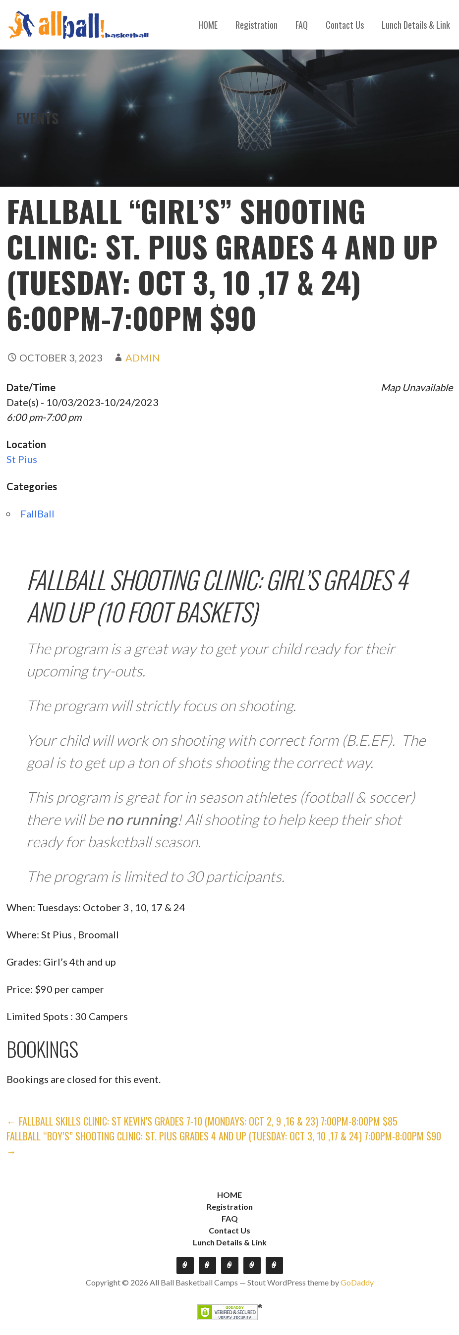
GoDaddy (357, 1282)
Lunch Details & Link (416, 24)
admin (142, 357)
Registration (256, 24)
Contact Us (345, 24)
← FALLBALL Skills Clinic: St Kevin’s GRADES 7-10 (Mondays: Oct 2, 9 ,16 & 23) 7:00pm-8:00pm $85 (202, 1121)
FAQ (301, 24)
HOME (208, 24)
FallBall (37, 513)
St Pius (21, 459)
